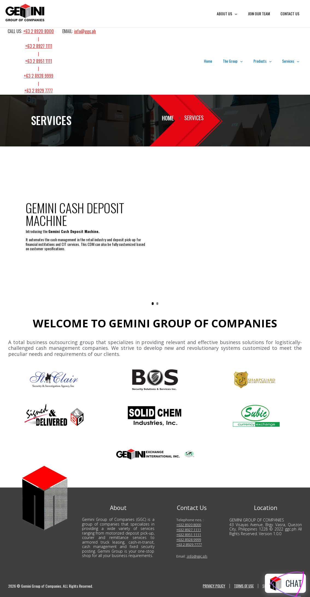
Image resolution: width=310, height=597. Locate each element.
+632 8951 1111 (188, 534)
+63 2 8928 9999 (38, 76)
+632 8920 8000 (188, 524)
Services (292, 61)
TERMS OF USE (242, 586)
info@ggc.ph (85, 31)
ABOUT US (234, 14)
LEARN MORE (45, 277)
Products (267, 61)
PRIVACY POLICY (211, 586)
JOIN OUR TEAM (263, 13)
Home (219, 61)
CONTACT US (291, 13)
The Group (240, 61)
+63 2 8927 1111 (38, 46)
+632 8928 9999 (188, 539)
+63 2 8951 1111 (38, 61)
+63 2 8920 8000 (38, 31)
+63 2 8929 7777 (38, 90)
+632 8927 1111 (188, 529)
